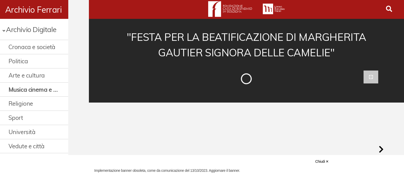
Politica (18, 61)
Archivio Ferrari (33, 9)
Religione (21, 103)
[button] (381, 151)
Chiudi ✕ (322, 161)
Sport (16, 117)
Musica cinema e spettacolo (43, 89)
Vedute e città (27, 146)
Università (22, 132)
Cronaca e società (32, 47)
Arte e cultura (27, 75)
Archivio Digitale (31, 29)
